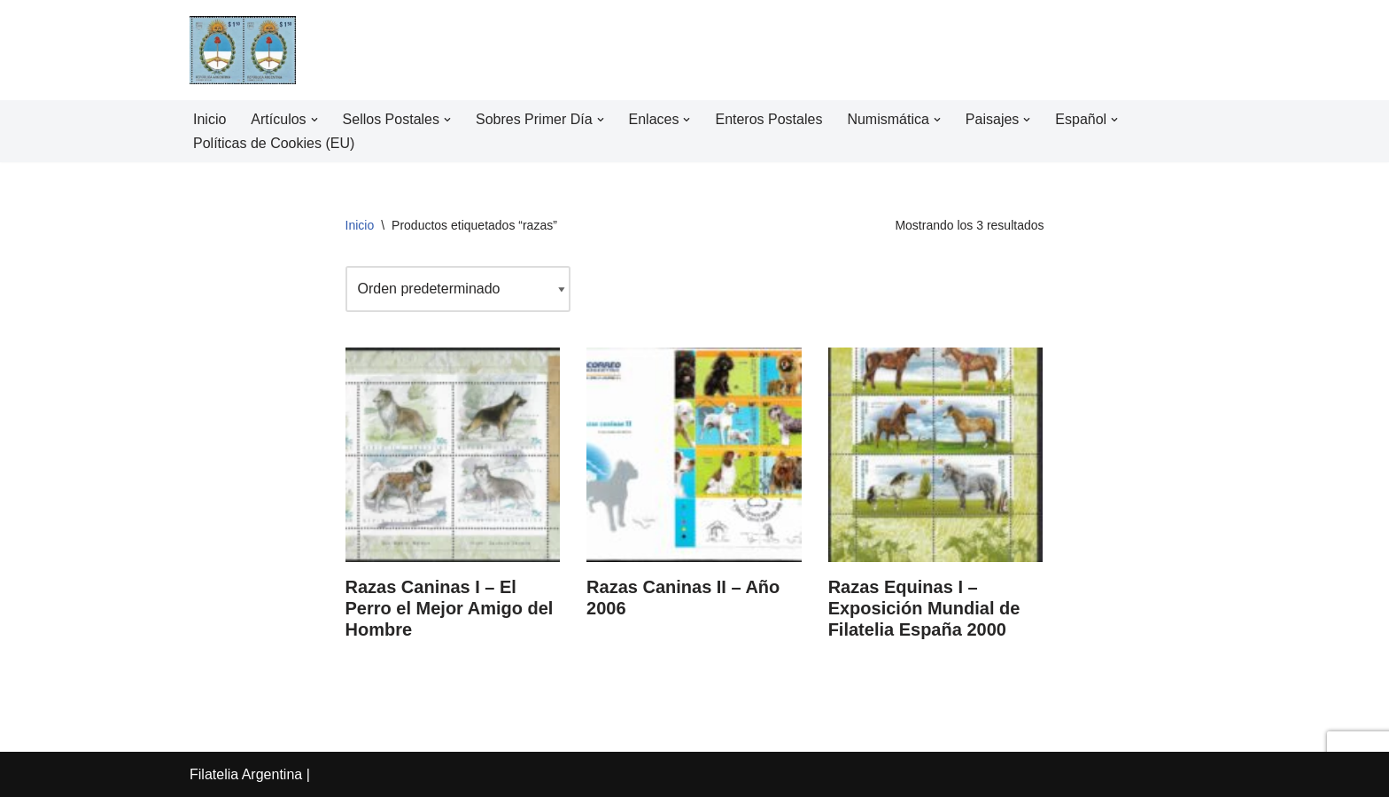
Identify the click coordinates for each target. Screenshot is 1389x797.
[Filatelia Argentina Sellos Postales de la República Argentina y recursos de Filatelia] (243, 50)
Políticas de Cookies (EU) (273, 143)
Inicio (209, 119)
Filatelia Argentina (246, 774)
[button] (314, 119)
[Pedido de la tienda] (457, 288)
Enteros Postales (769, 119)
